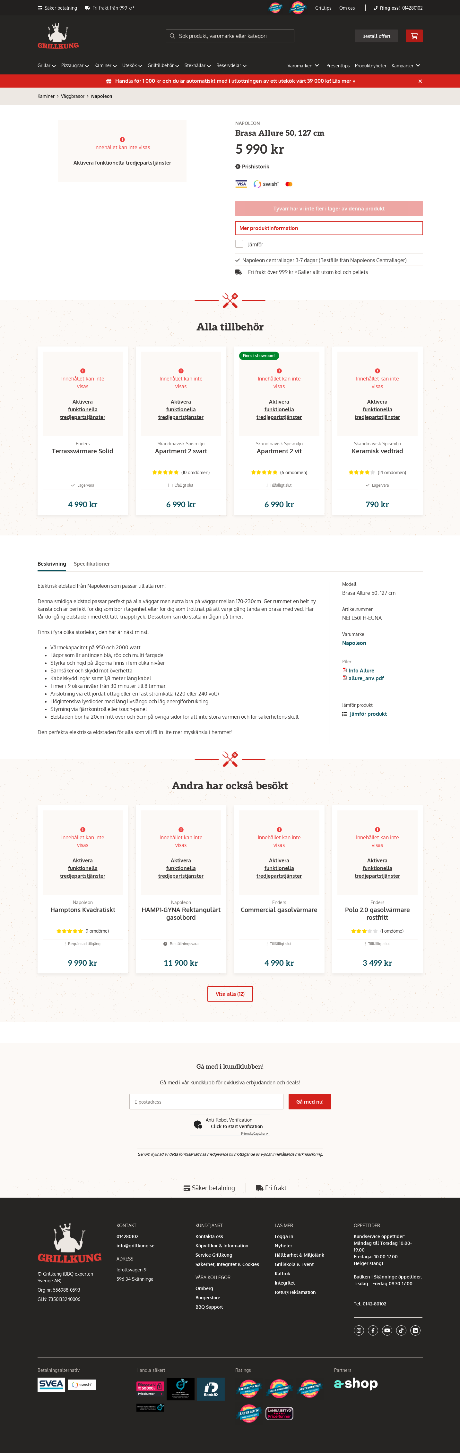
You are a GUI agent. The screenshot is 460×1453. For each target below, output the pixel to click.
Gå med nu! (309, 1101)
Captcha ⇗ (254, 1133)
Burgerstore (207, 1297)
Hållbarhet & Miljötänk (299, 1255)
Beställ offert (376, 36)
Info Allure (361, 681)
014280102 (412, 8)
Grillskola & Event (294, 1264)
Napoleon (101, 96)
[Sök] (230, 36)
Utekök (132, 65)
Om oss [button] (347, 8)
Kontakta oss (209, 1236)
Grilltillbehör (163, 65)
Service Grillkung (213, 1255)
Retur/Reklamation (295, 1292)
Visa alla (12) (230, 1014)
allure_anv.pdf (366, 688)
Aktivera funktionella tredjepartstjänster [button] (122, 162)
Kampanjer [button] (406, 65)
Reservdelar (231, 65)
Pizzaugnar (75, 65)
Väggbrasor (72, 96)
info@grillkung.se (135, 1245)
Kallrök (282, 1273)
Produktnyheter (370, 65)
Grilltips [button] (323, 8)
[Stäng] (420, 81)
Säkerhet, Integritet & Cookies (227, 1264)
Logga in (284, 1236)
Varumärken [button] (303, 65)
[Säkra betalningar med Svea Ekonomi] (51, 1384)
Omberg (204, 1288)
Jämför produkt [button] (364, 724)
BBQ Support (209, 1307)
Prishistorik (252, 167)
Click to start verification (237, 1126)
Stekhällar (198, 65)
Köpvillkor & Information (221, 1245)
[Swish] (82, 1384)
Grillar (47, 65)
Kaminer (105, 65)
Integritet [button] (285, 1283)
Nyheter (283, 1245)
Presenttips (338, 65)
